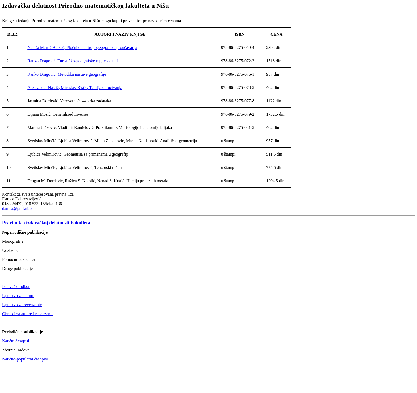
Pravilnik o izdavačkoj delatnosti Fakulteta (46, 222)
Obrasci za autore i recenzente (27, 313)
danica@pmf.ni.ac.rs (19, 208)
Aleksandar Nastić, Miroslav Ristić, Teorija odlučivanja (74, 87)
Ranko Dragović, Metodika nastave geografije (66, 74)
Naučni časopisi (15, 341)
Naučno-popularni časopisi (25, 359)
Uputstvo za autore (18, 295)
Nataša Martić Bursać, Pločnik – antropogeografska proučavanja (82, 47)
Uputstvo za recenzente (22, 304)
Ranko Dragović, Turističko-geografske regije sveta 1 (73, 61)
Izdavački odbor (16, 286)
